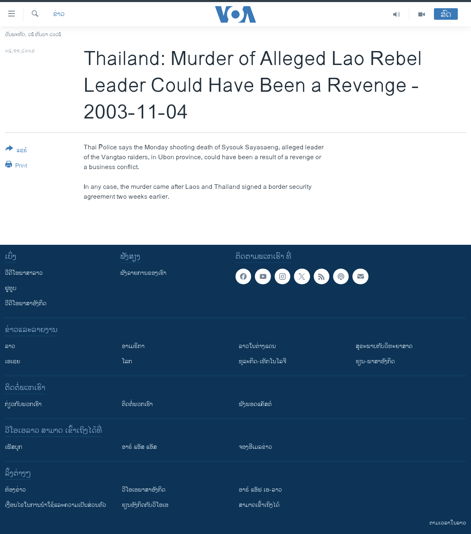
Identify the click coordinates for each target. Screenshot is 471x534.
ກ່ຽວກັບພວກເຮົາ (23, 404)
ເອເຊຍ (12, 361)
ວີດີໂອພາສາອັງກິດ (26, 303)
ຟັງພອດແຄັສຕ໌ (255, 404)
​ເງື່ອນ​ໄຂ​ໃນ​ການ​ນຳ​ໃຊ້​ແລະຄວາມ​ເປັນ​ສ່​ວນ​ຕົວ (55, 505)
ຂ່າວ (59, 14)
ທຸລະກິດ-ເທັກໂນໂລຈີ (262, 361)
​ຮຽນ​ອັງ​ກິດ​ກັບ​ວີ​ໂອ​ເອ (145, 505)
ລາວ (10, 346)
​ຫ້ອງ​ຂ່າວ (15, 489)
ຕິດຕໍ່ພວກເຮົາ (137, 404)
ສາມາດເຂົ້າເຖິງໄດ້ (259, 505)
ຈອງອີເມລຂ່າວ (255, 447)
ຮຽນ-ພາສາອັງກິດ (375, 361)
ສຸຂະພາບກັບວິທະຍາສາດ (384, 346)
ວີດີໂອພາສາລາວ (24, 273)
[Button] (16, 151)
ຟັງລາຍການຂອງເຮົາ (143, 273)
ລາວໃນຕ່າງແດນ (257, 346)
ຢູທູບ (10, 288)
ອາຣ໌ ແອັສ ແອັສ (139, 447)
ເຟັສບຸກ (13, 447)
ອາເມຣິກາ (133, 346)
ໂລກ (127, 361)
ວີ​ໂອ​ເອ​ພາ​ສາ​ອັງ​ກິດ (144, 489)
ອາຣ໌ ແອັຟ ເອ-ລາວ (260, 489)
